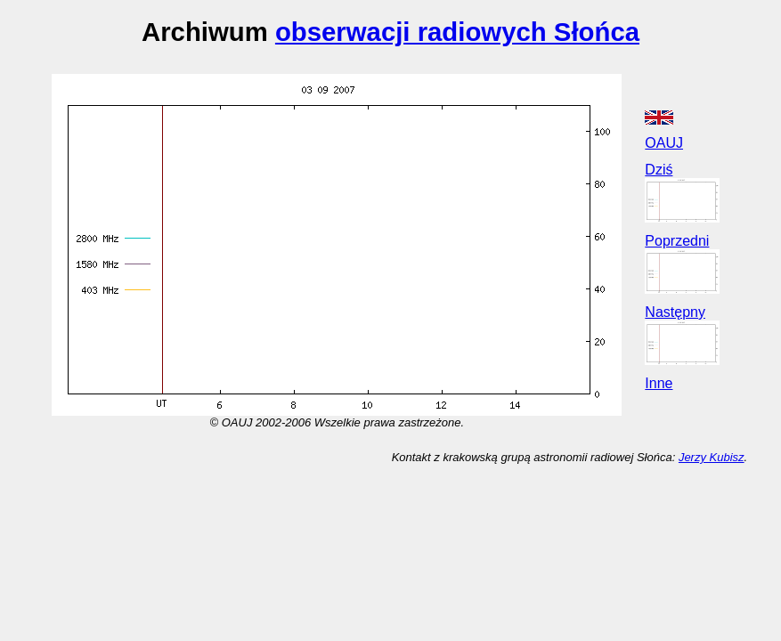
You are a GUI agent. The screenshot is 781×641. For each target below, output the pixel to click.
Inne (658, 383)
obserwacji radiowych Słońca (457, 31)
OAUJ (664, 142)
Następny (675, 312)
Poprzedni (677, 240)
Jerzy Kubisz (711, 457)
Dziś (658, 169)
